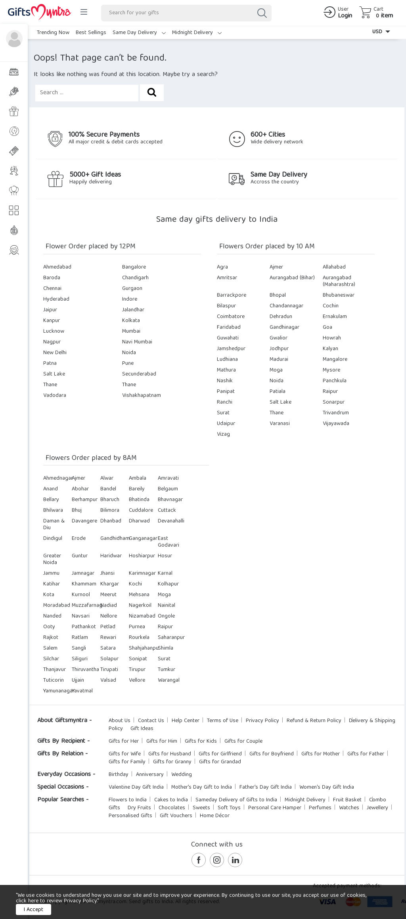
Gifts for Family (127, 762)
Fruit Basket (347, 800)
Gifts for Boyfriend (271, 754)
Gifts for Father (365, 754)
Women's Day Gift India (326, 787)
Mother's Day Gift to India (201, 787)
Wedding (181, 775)
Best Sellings (91, 33)
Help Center (185, 721)
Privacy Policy (262, 721)
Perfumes (320, 808)
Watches (349, 808)
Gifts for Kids (201, 741)
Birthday (118, 775)
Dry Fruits (139, 808)
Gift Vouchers (176, 816)
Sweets (201, 808)
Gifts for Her (124, 741)
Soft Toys (229, 808)
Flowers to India (128, 800)
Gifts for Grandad (220, 762)
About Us (119, 721)
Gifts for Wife (125, 754)
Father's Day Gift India (265, 787)
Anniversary (150, 775)
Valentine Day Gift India (136, 787)
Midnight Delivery (197, 33)
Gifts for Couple (243, 741)
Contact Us (151, 721)
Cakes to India (171, 800)
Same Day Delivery (139, 33)
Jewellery (377, 808)
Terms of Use (222, 721)
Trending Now (53, 33)
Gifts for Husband (169, 754)
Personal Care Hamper (274, 808)
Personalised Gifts (130, 816)
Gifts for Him (161, 741)
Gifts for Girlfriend (220, 754)
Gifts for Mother (320, 754)
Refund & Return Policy (314, 721)
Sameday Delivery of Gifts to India (236, 800)
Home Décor (215, 816)
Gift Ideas (141, 729)
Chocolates (172, 808)
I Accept (33, 910)
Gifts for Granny (172, 762)
